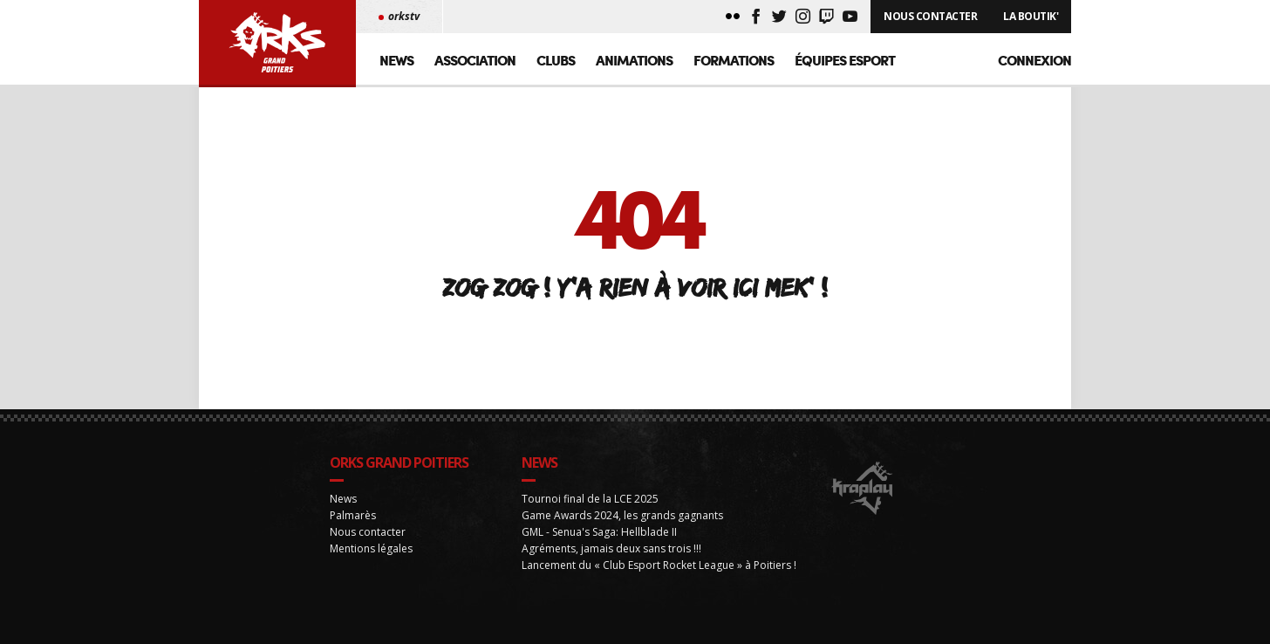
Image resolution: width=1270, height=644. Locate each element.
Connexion (1034, 60)
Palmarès (353, 542)
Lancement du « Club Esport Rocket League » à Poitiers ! (659, 592)
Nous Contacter (930, 16)
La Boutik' (1030, 16)
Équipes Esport (845, 60)
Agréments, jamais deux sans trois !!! (611, 575)
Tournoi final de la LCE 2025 (590, 525)
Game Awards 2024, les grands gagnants (622, 542)
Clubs (555, 60)
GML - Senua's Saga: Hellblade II (599, 559)
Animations (634, 60)
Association (475, 60)
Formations (733, 60)
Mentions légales (371, 575)
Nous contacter (368, 559)
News (396, 60)
